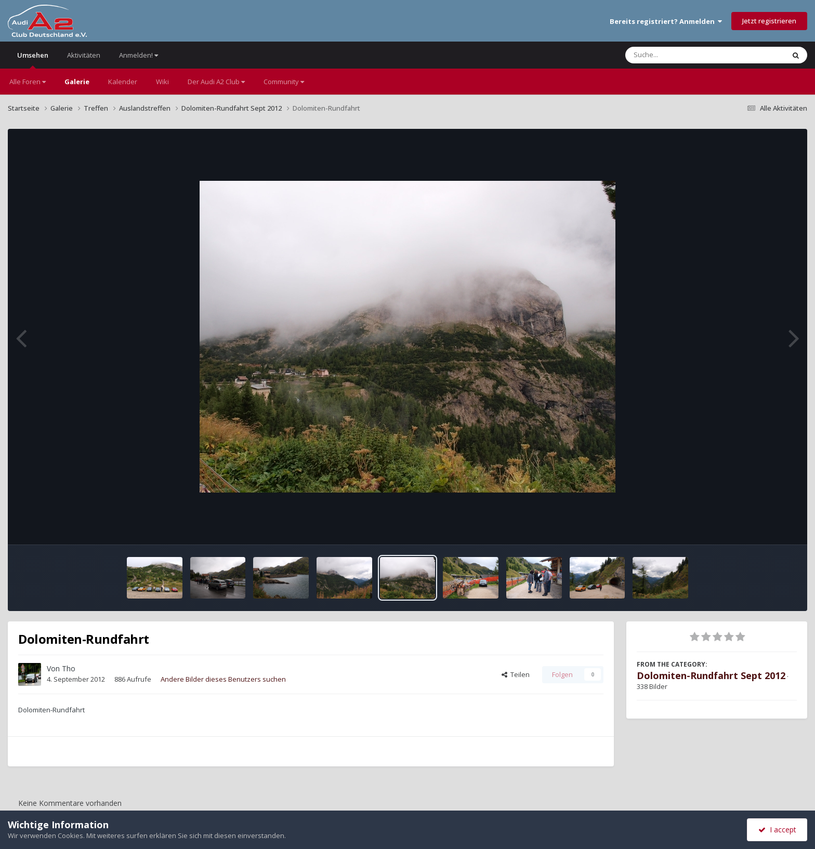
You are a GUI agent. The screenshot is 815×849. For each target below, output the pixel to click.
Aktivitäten (83, 55)
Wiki (162, 81)
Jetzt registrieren (769, 20)
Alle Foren (27, 81)
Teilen (516, 674)
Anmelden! (138, 55)
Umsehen (32, 59)
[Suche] (683, 55)
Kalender (122, 81)
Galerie (76, 81)
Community (284, 81)
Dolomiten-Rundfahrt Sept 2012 (711, 675)
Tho (68, 668)
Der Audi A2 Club (216, 81)
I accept (777, 829)
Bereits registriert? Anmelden (666, 21)
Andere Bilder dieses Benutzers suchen (223, 679)
